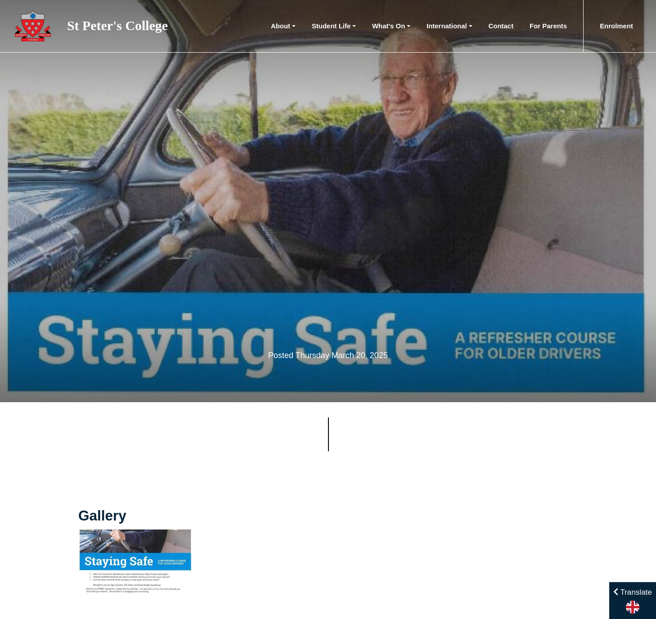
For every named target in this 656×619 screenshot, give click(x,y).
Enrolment (616, 26)
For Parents (548, 26)
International (447, 26)
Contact (501, 26)
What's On (388, 26)
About (280, 26)
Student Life (331, 26)
